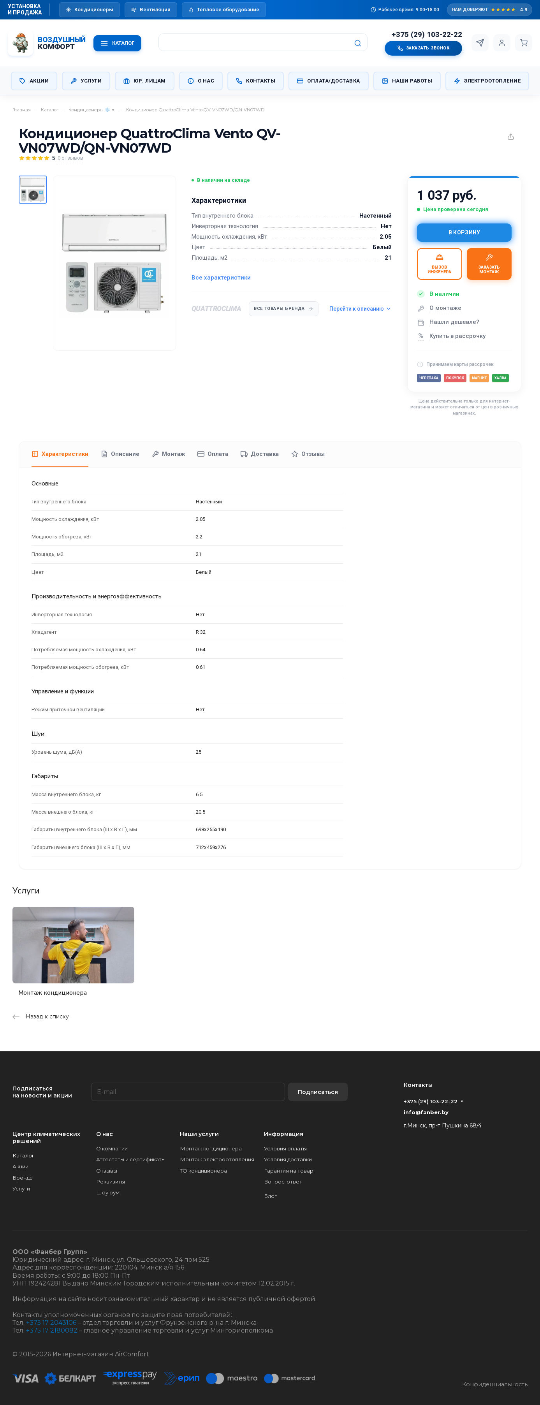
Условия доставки (288, 1159)
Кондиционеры (89, 9)
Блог (270, 1196)
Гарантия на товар (288, 1171)
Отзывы (308, 453)
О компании (112, 1148)
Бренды (22, 1178)
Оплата (212, 453)
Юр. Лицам (144, 81)
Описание (120, 453)
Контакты (255, 81)
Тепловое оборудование (223, 9)
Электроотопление (487, 81)
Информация (283, 1134)
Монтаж (168, 453)
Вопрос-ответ (283, 1181)
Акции (34, 81)
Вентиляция (151, 9)
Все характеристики (221, 277)
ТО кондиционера (203, 1171)
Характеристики (60, 453)
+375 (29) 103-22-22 (427, 34)
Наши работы (407, 81)
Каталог (23, 1155)
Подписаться (318, 1092)
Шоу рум (108, 1192)
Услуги (86, 81)
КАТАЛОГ (117, 43)
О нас (201, 81)
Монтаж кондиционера (52, 992)
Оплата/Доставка (328, 81)
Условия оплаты (285, 1148)
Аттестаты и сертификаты (130, 1159)
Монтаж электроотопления (217, 1159)
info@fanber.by (426, 1112)
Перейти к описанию (360, 309)
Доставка (260, 453)
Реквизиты (110, 1181)
